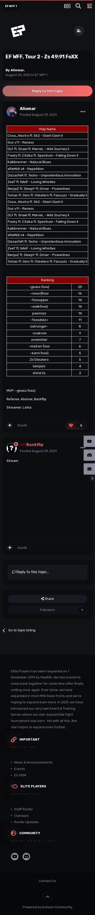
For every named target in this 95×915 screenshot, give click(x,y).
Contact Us (47, 881)
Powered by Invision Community (47, 907)
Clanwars (21, 816)
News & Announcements (33, 762)
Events (19, 769)
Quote (22, 425)
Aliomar (17, 70)
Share (47, 599)
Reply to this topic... (30, 572)
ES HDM (20, 775)
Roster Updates (26, 822)
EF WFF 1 (41, 75)
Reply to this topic (47, 91)
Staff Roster (23, 809)
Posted (38, 115)
